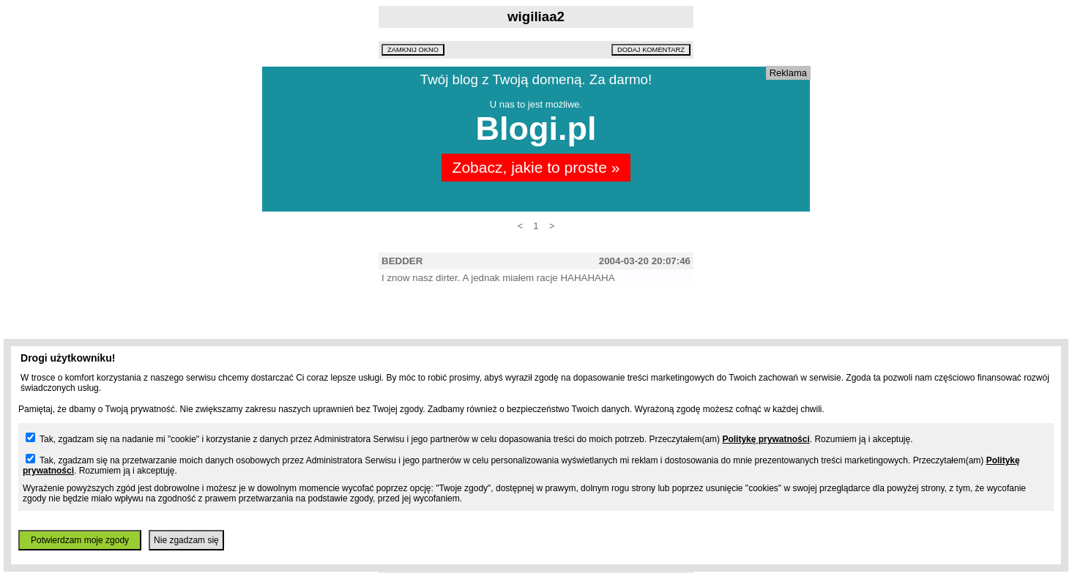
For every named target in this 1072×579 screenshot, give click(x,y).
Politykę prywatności (765, 439)
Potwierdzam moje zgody (80, 540)
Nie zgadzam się (186, 540)
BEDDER (402, 260)
